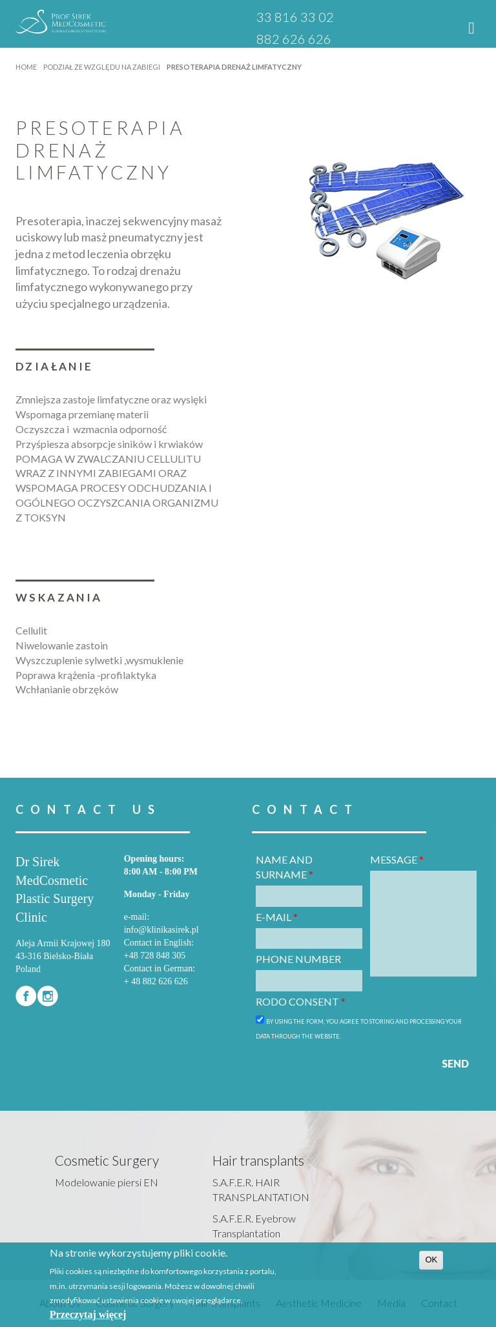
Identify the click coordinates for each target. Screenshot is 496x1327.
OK (431, 1259)
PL (360, 17)
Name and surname (284, 866)
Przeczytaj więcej (88, 1314)
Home (26, 67)
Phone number (298, 959)
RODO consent (301, 1001)
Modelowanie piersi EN (106, 1182)
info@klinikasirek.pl (161, 930)
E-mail (277, 917)
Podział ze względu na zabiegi (101, 67)
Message (397, 859)
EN (378, 17)
